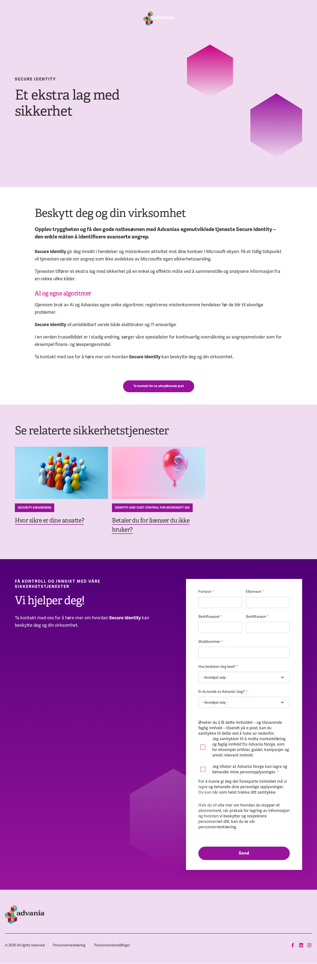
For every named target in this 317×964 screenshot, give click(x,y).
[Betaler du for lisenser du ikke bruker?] (158, 473)
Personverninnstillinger (112, 945)
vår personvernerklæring (226, 824)
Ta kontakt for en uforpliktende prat (158, 386)
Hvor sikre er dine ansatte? (49, 520)
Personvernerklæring (69, 945)
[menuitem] (69, 945)
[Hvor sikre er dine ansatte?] (61, 473)
